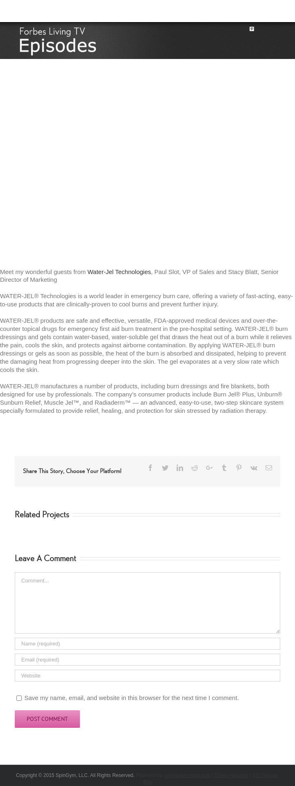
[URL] (147, 676)
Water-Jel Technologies (119, 271)
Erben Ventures (231, 775)
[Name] (147, 644)
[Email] (147, 660)
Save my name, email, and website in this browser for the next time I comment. (131, 697)
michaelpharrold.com (187, 775)
